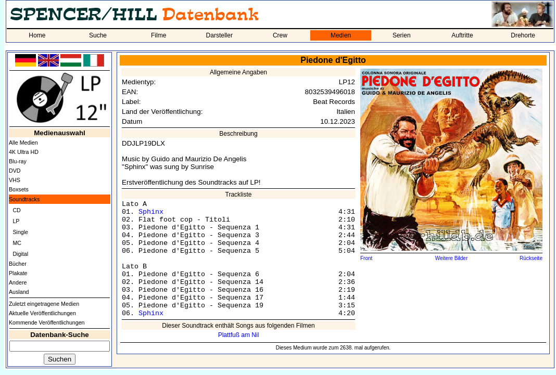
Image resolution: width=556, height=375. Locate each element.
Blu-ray (18, 161)
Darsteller (219, 35)
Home (37, 35)
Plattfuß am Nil (238, 335)
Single (20, 232)
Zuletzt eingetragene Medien (44, 304)
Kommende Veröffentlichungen (47, 322)
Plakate (18, 273)
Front (366, 258)
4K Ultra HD (24, 152)
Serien (402, 35)
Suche (98, 35)
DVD (15, 170)
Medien (341, 35)
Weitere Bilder (451, 258)
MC (16, 243)
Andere (18, 282)
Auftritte (462, 35)
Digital (20, 254)
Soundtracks (24, 199)
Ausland (19, 292)
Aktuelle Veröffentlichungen (42, 313)
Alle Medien (23, 142)
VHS (14, 180)
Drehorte (523, 35)
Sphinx (150, 212)
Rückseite (531, 258)
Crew (280, 35)
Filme (158, 35)
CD (16, 210)
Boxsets (19, 189)
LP (15, 221)
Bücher (18, 264)
